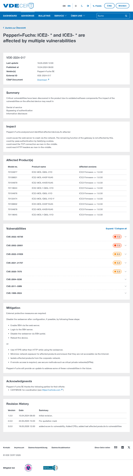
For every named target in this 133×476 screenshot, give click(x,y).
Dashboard (10, 15)
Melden (123, 5)
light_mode (76, 6)
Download (42, 80)
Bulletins (44, 15)
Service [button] (59, 15)
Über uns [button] (76, 15)
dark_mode (82, 6)
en (69, 6)
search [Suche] (126, 16)
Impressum (19, 447)
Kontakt (6, 447)
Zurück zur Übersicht (15, 28)
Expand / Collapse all (116, 228)
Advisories (27, 15)
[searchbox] (110, 15)
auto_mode (88, 6)
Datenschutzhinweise (61, 447)
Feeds (98, 6)
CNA (109, 5)
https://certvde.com (51, 390)
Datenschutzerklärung (37, 447)
